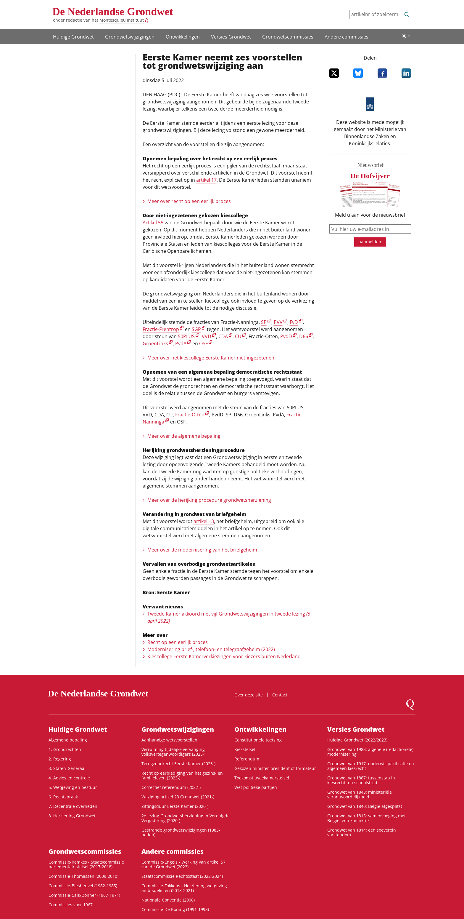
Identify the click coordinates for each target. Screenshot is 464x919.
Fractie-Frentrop (161, 329)
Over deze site (248, 695)
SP (264, 322)
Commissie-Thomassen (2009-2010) (83, 876)
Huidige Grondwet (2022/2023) (357, 740)
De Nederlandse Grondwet (112, 11)
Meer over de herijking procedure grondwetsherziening (209, 500)
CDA (223, 336)
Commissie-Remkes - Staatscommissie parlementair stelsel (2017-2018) (86, 864)
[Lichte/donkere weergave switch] (406, 36)
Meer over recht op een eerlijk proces (189, 201)
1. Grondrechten (65, 749)
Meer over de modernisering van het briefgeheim (202, 549)
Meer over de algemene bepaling (183, 436)
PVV (278, 322)
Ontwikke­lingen (183, 36)
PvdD (286, 336)
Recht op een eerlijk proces (177, 642)
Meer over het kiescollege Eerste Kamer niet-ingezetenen (210, 357)
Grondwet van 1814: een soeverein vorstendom (361, 832)
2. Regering (60, 759)
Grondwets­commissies (287, 36)
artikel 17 (206, 180)
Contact (279, 695)
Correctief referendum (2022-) (171, 787)
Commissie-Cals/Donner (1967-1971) (84, 895)
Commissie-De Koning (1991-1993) (175, 909)
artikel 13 (204, 521)
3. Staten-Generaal (67, 768)
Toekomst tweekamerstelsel (261, 778)
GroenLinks (155, 343)
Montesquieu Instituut (121, 20)
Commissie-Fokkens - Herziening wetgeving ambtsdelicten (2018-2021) (184, 888)
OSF (203, 343)
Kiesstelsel (244, 749)
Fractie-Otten (189, 414)
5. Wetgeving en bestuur (73, 787)
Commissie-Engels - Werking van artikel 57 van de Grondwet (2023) (183, 864)
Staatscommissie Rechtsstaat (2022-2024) (182, 876)
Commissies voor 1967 (71, 904)
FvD (294, 322)
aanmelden (370, 241)
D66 (303, 336)
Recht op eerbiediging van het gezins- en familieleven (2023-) (182, 775)
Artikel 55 (153, 222)
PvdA (180, 343)
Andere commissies (346, 36)
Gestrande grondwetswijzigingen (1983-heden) (180, 832)
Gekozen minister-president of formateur (275, 768)
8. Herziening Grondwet (72, 816)
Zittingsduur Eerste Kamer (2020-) (174, 806)
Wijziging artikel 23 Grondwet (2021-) (177, 797)
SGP (196, 329)
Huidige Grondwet (73, 36)
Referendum (246, 759)
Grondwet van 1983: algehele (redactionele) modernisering (370, 752)
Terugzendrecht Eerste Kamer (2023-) (178, 763)
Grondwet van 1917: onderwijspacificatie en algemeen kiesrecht (370, 766)
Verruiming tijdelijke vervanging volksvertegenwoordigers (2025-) (173, 752)
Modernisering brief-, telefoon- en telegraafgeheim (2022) (211, 649)
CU (238, 336)
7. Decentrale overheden (73, 806)
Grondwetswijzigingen (129, 36)
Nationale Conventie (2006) (168, 900)
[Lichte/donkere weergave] (406, 36)
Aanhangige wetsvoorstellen (169, 740)
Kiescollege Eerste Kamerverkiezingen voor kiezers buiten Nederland (224, 656)
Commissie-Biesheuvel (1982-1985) (83, 885)
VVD (206, 336)
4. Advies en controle (69, 778)
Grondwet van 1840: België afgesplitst (364, 806)
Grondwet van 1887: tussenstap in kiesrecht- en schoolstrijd (361, 780)
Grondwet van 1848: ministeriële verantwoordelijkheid (359, 794)
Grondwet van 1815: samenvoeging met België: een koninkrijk (366, 818)
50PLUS (186, 336)
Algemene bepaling (68, 740)
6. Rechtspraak (63, 797)
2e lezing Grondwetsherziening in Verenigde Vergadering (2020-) (185, 818)
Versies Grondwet (231, 36)
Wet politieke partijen (255, 787)
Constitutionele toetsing (258, 740)
